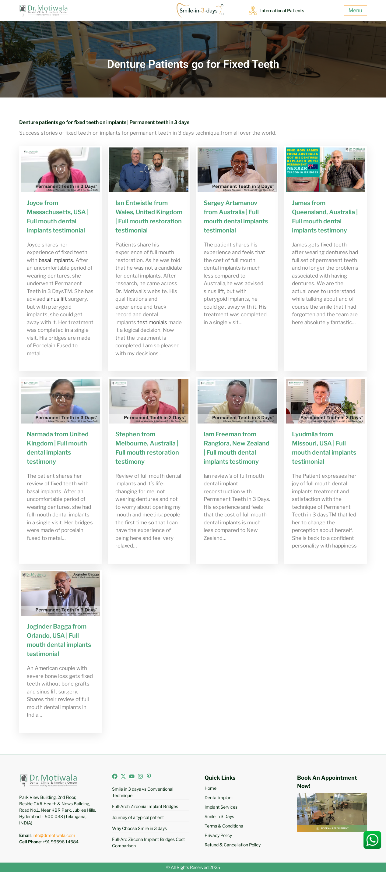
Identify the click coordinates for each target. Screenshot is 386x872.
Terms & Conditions (224, 825)
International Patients (283, 10)
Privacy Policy (218, 835)
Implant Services (221, 807)
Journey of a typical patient (138, 817)
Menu (355, 10)
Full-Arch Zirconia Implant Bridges (145, 806)
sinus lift (57, 299)
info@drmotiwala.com (54, 835)
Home (210, 788)
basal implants (56, 260)
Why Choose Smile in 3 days (139, 828)
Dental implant (219, 797)
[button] (60, 170)
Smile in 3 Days (219, 816)
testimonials (152, 322)
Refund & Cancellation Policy (233, 844)
